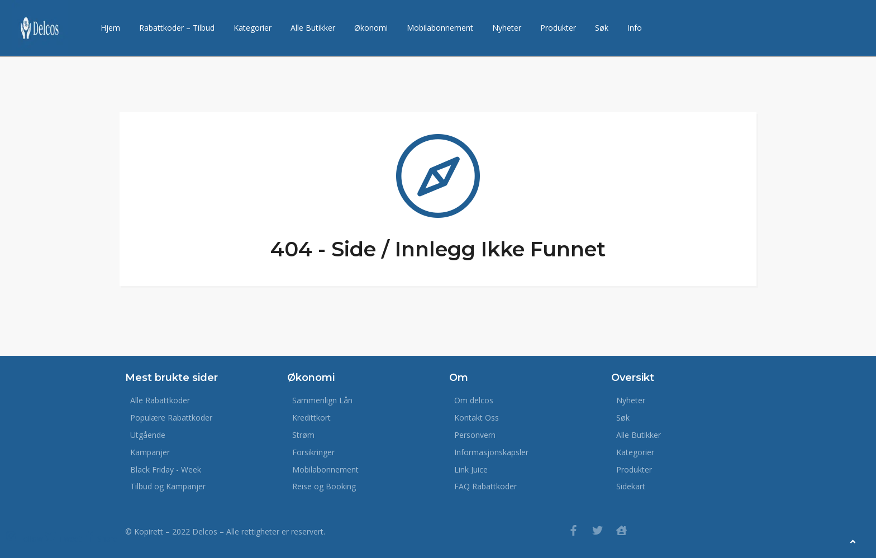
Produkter (558, 27)
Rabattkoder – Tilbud (177, 27)
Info (634, 27)
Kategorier (253, 27)
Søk (601, 27)
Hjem (110, 27)
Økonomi (371, 27)
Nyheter (506, 27)
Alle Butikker (313, 27)
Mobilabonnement (440, 27)
